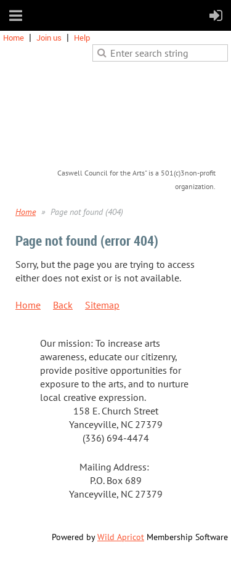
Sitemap (102, 305)
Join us (49, 37)
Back (63, 305)
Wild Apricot (120, 537)
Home (13, 37)
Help (82, 37)
